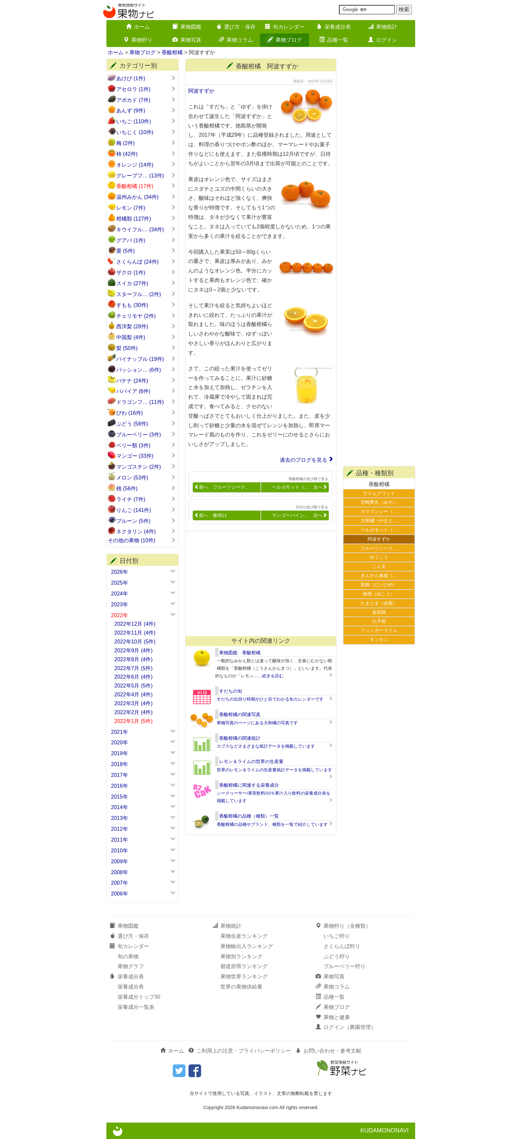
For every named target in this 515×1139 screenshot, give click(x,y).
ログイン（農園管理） (346, 1027)
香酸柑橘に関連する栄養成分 (249, 785)
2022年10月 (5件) (134, 641)
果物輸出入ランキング (246, 946)
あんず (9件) (146, 110)
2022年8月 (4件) (133, 659)
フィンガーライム (379, 630)
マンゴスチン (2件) (146, 467)
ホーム (138, 27)
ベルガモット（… (379, 529)
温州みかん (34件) (146, 197)
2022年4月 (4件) (133, 694)
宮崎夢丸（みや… (379, 502)
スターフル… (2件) (146, 294)
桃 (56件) (146, 488)
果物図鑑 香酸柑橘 (239, 652)
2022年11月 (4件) (134, 633)
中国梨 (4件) (146, 337)
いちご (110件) (146, 121)
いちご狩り (337, 936)
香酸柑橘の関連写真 (239, 714)
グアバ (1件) (146, 240)
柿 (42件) (146, 154)
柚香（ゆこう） (379, 593)
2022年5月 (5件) (133, 685)
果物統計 (382, 27)
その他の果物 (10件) (142, 540)
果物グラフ (131, 966)
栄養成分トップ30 (139, 997)
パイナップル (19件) (146, 359)
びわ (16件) (146, 413)
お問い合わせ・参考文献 (328, 1051)
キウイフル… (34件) (146, 229)
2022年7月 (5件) (133, 668)
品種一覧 (333, 40)
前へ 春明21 (210, 515)
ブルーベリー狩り (345, 966)
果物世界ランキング (244, 976)
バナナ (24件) (146, 381)
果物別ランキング (241, 956)
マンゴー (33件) (146, 456)
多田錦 (379, 612)
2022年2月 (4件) (133, 712)
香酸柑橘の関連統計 (239, 738)
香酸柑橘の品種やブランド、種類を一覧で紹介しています (272, 824)
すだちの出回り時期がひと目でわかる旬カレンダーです (270, 699)
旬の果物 (128, 956)
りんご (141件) (146, 510)
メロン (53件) (146, 477)
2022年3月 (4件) (133, 703)
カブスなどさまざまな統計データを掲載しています (266, 746)
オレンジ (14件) (146, 165)
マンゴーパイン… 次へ (299, 515)
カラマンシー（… (379, 511)
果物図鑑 (186, 27)
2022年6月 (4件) (133, 677)
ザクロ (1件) (146, 272)
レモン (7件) (146, 208)
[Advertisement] (257, 584)
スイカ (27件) (146, 283)
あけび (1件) (146, 78)
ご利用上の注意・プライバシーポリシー (240, 1051)
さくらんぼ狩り (342, 946)
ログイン (382, 40)
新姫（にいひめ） (379, 584)
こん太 (379, 566)
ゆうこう (379, 557)
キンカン (379, 639)
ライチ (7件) (146, 499)
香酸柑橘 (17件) (146, 186)
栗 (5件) (146, 251)
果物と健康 (333, 1017)
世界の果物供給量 (241, 986)
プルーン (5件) (146, 521)
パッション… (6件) (146, 370)
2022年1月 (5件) (133, 721)
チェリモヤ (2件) (146, 316)
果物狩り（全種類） (343, 926)
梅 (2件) (146, 143)
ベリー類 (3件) (146, 445)
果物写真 (186, 40)
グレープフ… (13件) (146, 175)
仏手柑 (379, 621)
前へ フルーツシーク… (222, 487)
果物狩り (137, 40)
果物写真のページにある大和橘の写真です (257, 722)
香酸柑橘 (172, 52)
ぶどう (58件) (146, 424)
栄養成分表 (334, 27)
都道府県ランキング (244, 966)
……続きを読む (268, 675)
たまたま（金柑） (379, 603)
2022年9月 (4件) (133, 650)
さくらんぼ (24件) (146, 262)
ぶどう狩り (337, 956)
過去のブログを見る (303, 460)
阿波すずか (201, 91)
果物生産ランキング (244, 936)
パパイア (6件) (146, 391)
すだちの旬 (230, 691)
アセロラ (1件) (146, 89)
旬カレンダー (284, 27)
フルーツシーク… (379, 548)
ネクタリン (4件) (146, 531)
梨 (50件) (146, 348)
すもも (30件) (146, 305)
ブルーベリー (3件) (146, 434)
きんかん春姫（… (379, 575)
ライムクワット (379, 493)
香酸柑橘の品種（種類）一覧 (249, 816)
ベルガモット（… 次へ (299, 487)
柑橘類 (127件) (146, 218)
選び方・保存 (236, 27)
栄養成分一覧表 (136, 1007)
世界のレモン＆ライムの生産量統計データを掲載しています (274, 769)
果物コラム (236, 40)
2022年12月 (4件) (134, 624)
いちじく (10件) (146, 132)
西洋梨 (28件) (146, 326)
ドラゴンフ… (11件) (146, 402)
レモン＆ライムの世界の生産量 (251, 761)
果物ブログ (285, 40)
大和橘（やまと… (379, 520)
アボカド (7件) (146, 100)
